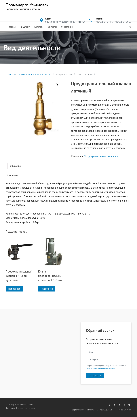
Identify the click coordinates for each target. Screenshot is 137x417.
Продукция (25, 27)
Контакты (52, 27)
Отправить (95, 375)
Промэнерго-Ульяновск (27, 5)
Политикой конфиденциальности (100, 368)
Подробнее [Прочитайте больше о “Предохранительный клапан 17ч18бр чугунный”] (14, 288)
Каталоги (38, 27)
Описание (15, 166)
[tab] (15, 166)
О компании (67, 27)
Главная (12, 27)
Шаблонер (10, 408)
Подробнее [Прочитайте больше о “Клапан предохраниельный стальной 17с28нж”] (47, 288)
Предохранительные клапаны (33, 74)
